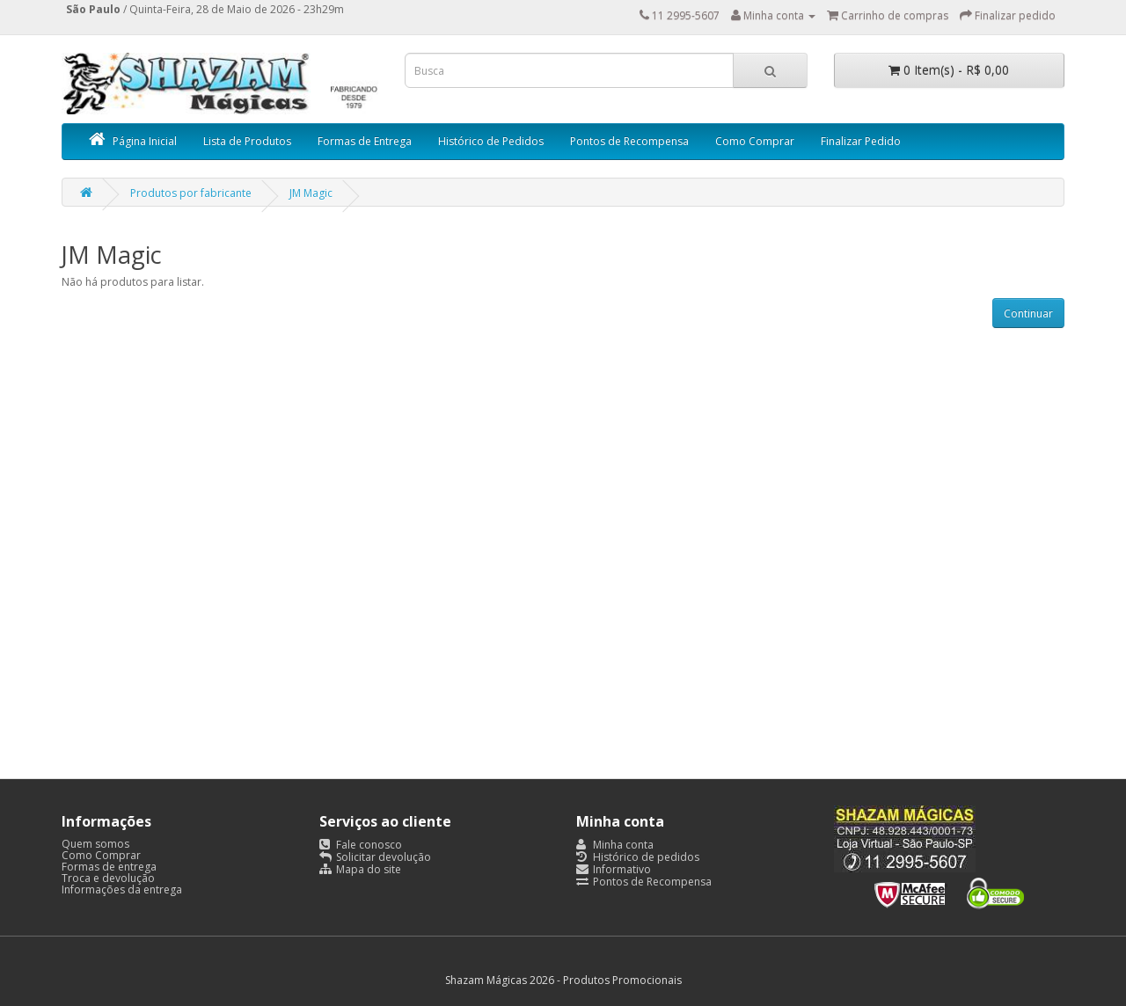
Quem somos (95, 843)
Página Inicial (133, 141)
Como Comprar (754, 141)
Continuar (1028, 313)
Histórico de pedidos (637, 856)
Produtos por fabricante (191, 193)
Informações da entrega (122, 889)
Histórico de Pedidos (491, 141)
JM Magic (311, 193)
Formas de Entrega (365, 141)
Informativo (613, 869)
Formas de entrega (109, 866)
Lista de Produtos (247, 141)
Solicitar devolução (375, 856)
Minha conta (615, 844)
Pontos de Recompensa (629, 141)
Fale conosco (360, 844)
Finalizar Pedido (861, 141)
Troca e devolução (108, 878)
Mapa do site (360, 869)
